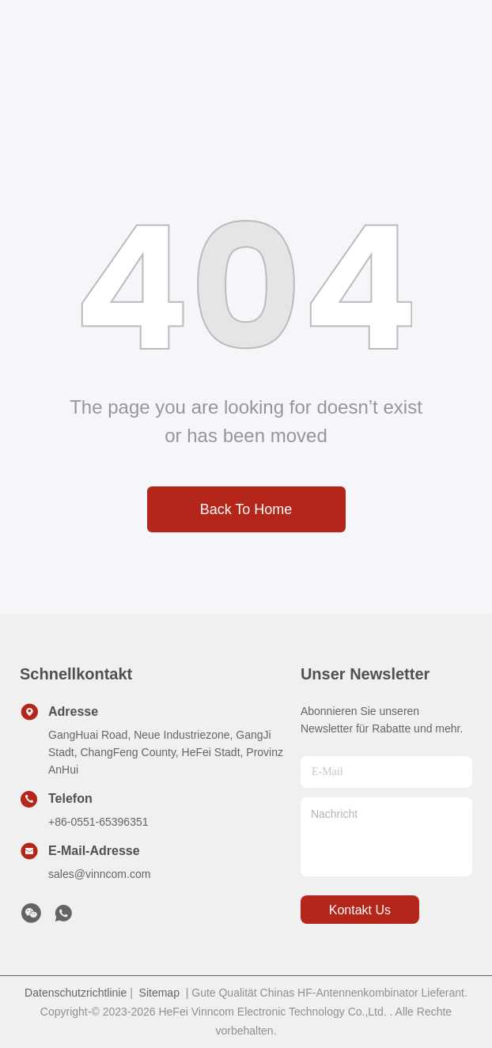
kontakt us (360, 910)
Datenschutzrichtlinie (76, 992)
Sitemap (159, 992)
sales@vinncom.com (99, 874)
